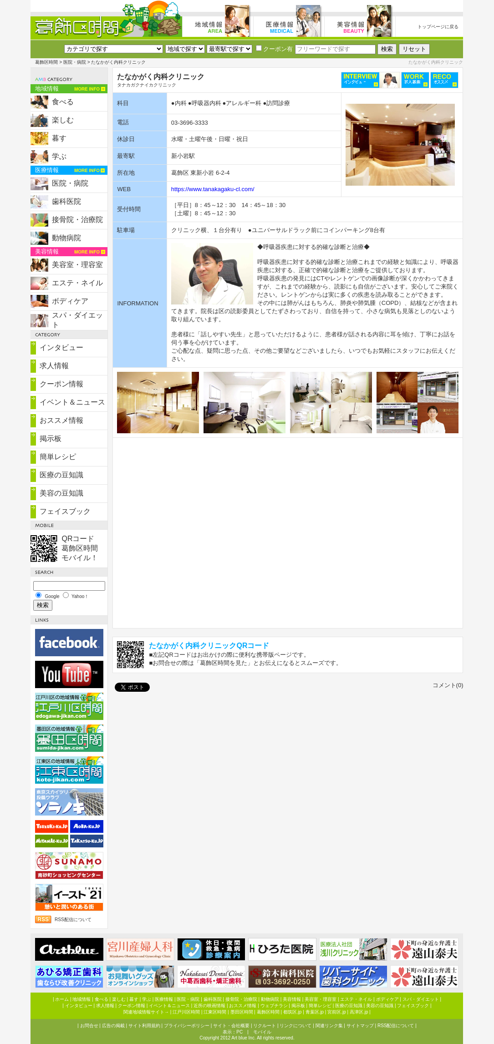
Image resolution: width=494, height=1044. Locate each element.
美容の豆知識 (61, 493)
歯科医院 (66, 201)
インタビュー (61, 347)
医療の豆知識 (61, 475)
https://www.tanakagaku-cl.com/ (213, 189)
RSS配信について (73, 919)
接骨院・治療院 (77, 219)
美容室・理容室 (77, 265)
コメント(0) (448, 685)
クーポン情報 (61, 384)
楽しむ (63, 120)
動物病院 (66, 238)
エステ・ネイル (77, 283)
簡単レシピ (58, 457)
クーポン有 (274, 49)
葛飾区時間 (46, 62)
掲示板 (50, 438)
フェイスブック (65, 511)
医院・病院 (74, 62)
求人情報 (54, 366)
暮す (59, 138)
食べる (63, 102)
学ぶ (59, 156)
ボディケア (70, 301)
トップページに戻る (438, 26)
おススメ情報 (61, 420)
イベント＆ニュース (72, 402)
